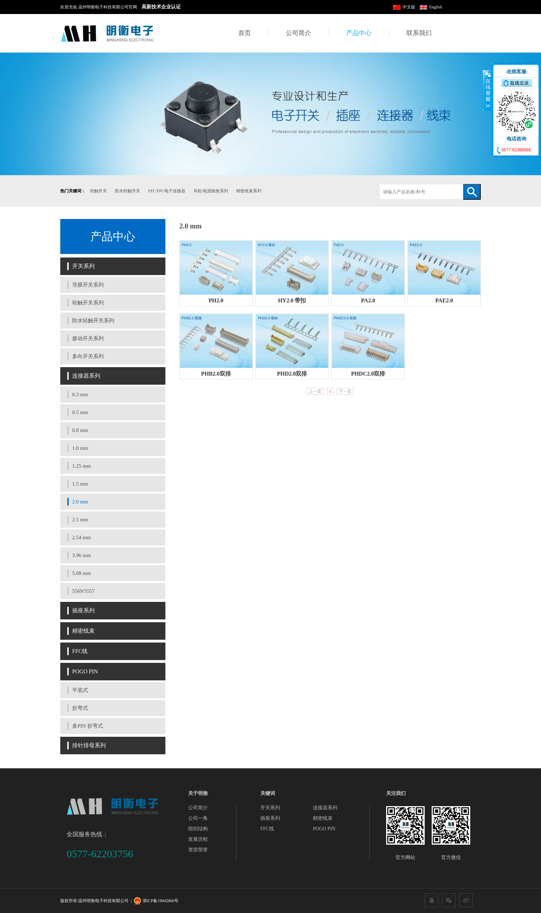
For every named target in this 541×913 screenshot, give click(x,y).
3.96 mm (81, 555)
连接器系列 (86, 376)
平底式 (80, 690)
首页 (244, 32)
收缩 (487, 90)
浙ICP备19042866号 (161, 900)
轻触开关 (98, 190)
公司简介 (298, 32)
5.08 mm (81, 573)
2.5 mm (80, 519)
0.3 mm (80, 394)
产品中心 (358, 32)
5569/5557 (83, 591)
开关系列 (83, 266)
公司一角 (198, 818)
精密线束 (83, 631)
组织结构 (198, 828)
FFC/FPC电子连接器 (166, 190)
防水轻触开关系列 (93, 320)
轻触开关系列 (88, 303)
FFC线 (80, 651)
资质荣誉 (198, 849)
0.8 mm (80, 430)
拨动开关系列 (88, 338)
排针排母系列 (89, 745)
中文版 (404, 7)
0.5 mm (80, 412)
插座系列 (83, 610)
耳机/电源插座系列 (210, 190)
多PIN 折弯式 (87, 726)
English (431, 7)
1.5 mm (80, 484)
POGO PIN (85, 671)
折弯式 (80, 708)
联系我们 (419, 32)
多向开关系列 (88, 356)
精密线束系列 (248, 190)
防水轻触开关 (127, 190)
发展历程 (198, 839)
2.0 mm (80, 501)
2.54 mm (81, 537)
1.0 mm (80, 448)
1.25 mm (81, 466)
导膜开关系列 (88, 285)
